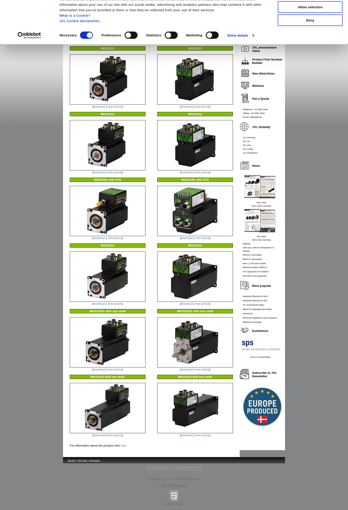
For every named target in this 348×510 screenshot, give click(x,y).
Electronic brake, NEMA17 (255, 267)
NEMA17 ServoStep (252, 259)
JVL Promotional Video (253, 305)
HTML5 (169, 503)
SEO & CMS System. (174, 485)
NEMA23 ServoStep (252, 255)
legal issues (94, 460)
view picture (114, 106)
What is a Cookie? (75, 33)
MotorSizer (248, 313)
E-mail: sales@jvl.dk (252, 117)
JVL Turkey (248, 149)
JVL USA (247, 145)
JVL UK (246, 141)
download (99, 106)
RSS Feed (82, 460)
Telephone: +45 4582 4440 (255, 109)
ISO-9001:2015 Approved (254, 276)
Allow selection (310, 25)
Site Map (72, 460)
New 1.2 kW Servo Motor (254, 263)
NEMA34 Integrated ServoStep (257, 309)
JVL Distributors (250, 153)
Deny (310, 38)
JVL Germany (249, 137)
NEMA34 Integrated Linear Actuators (260, 318)
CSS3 (179, 503)
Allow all (310, 11)
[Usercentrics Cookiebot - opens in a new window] (29, 53)
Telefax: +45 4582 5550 (254, 113)
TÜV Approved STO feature (255, 272)
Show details (237, 53)
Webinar (247, 244)
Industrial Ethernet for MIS (255, 301)
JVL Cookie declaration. (79, 38)
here (123, 445)
